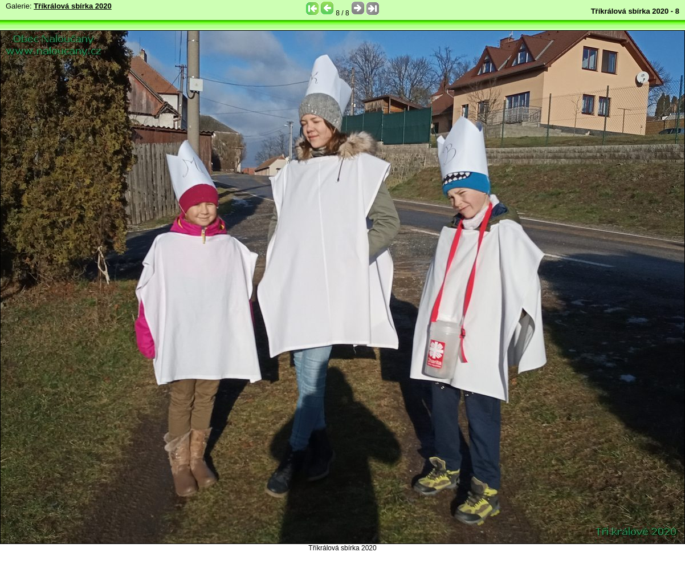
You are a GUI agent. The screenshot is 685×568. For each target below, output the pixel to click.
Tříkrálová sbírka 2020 (73, 6)
